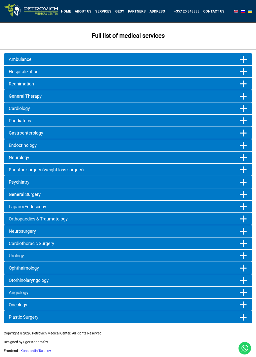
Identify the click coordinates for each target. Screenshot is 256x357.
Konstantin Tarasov (35, 351)
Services (103, 11)
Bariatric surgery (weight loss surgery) (46, 169)
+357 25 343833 (187, 11)
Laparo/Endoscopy (27, 206)
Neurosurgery (22, 231)
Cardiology (19, 108)
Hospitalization (23, 71)
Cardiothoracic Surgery (31, 243)
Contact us (213, 11)
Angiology (18, 292)
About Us (83, 11)
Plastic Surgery (23, 317)
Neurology (19, 157)
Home (66, 11)
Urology (16, 255)
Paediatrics (20, 120)
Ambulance (20, 59)
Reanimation (21, 83)
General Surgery (25, 194)
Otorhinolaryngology (29, 280)
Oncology (18, 304)
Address (157, 11)
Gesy (119, 11)
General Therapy (25, 96)
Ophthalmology (24, 268)
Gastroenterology (26, 133)
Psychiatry (19, 182)
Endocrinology (23, 145)
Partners (137, 11)
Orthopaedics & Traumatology (38, 218)
